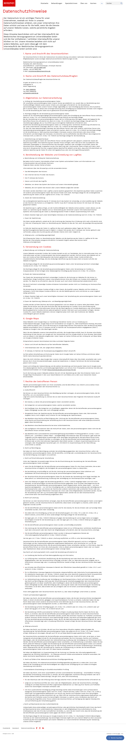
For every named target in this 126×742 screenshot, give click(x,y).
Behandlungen (56, 3)
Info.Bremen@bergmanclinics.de (39, 71)
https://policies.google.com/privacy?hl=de (61, 370)
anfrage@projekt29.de (30, 93)
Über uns (83, 3)
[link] (9, 3)
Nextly (119, 733)
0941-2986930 (31, 89)
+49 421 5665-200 (40, 67)
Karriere (93, 3)
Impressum (15, 728)
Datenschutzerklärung (27, 728)
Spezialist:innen (71, 3)
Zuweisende (6, 728)
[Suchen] (114, 3)
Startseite (44, 3)
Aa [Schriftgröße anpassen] (102, 3)
